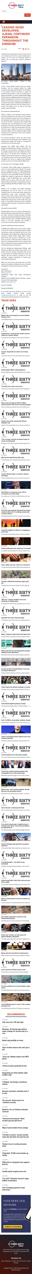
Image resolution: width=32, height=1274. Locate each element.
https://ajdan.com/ (11, 282)
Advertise (7, 1261)
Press (2, 1261)
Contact (13, 1261)
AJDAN (3, 86)
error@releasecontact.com (8, 295)
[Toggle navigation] (3, 22)
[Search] (16, 11)
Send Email (8, 273)
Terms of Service (21, 1261)
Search (28, 15)
